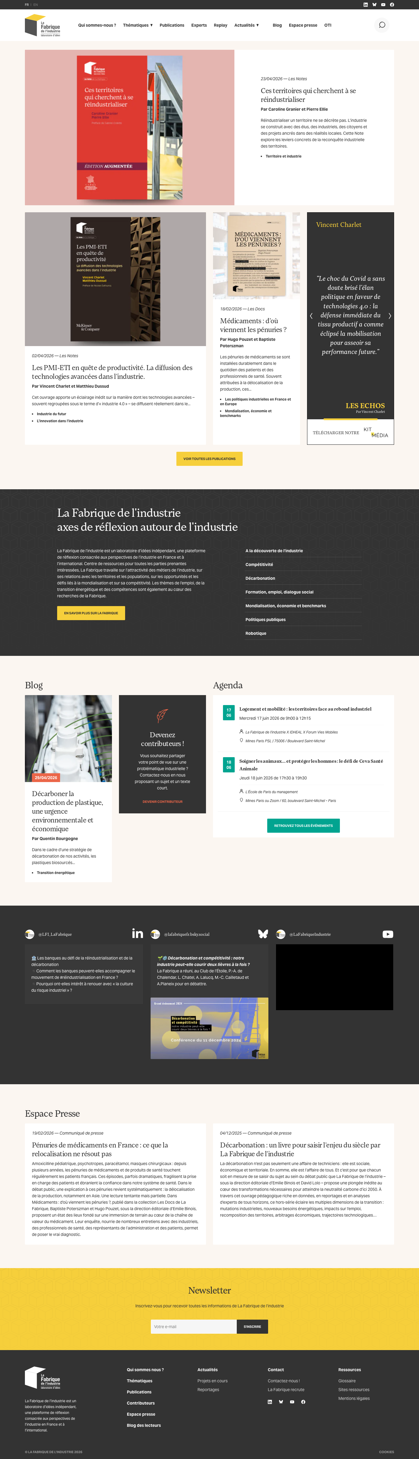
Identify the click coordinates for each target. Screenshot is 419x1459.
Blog (277, 25)
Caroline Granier (284, 109)
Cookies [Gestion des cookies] (386, 1452)
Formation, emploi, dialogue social (280, 592)
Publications (172, 25)
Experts (199, 25)
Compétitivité (259, 564)
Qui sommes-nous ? (97, 25)
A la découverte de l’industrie (274, 550)
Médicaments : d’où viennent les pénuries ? (253, 324)
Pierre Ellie (317, 109)
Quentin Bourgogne (59, 838)
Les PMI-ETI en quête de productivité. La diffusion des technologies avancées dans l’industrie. (112, 371)
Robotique (256, 633)
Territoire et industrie (284, 156)
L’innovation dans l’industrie (60, 421)
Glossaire (347, 1380)
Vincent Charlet (55, 386)
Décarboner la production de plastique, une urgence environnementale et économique (67, 811)
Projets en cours (212, 1380)
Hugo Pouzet (240, 339)
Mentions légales (354, 1398)
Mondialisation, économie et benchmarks (286, 605)
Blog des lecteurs (144, 1425)
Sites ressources (353, 1389)
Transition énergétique (56, 872)
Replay (220, 25)
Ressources (349, 1369)
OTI (327, 25)
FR (27, 5)
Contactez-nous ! (284, 1380)
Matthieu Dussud (92, 386)
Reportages (208, 1389)
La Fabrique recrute (286, 1389)
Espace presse (303, 25)
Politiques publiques (266, 619)
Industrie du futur (51, 414)
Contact (276, 1369)
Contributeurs (141, 1403)
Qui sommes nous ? (145, 1369)
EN (35, 5)
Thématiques (136, 25)
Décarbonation (260, 578)
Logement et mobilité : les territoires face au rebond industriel (305, 709)
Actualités (244, 25)
